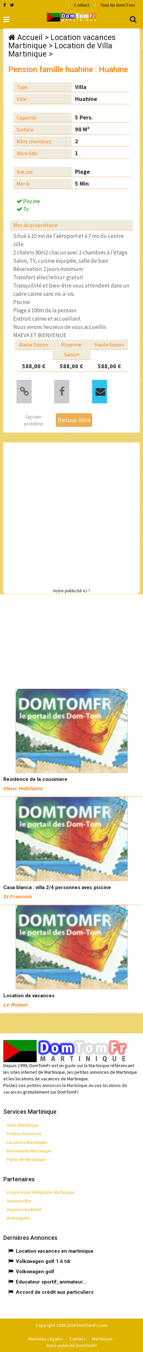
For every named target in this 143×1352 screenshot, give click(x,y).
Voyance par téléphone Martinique (40, 1192)
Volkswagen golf (35, 1272)
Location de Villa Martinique (60, 50)
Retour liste (74, 420)
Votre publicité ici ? (71, 591)
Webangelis (18, 1218)
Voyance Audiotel (24, 1209)
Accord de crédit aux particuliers (54, 1292)
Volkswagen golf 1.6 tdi (43, 1261)
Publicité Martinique (26, 1159)
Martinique (102, 1339)
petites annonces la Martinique (57, 1085)
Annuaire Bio (19, 1201)
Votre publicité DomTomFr (71, 1345)
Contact (81, 5)
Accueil (30, 37)
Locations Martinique (27, 1142)
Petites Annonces (24, 1134)
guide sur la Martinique (87, 1065)
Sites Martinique (23, 1125)
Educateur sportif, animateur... (51, 1282)
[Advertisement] (71, 514)
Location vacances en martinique (54, 1251)
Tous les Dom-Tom (117, 5)
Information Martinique (29, 1151)
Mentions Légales (45, 1339)
